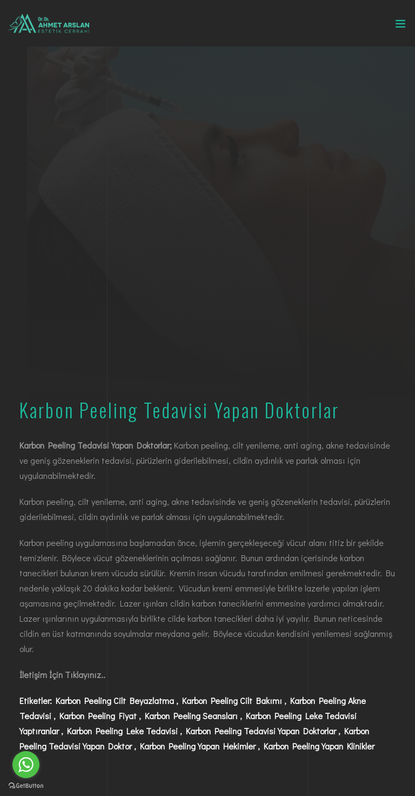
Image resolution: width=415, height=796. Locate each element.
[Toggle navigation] (400, 26)
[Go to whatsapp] (25, 764)
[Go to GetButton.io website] (26, 785)
